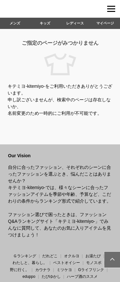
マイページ (105, 23)
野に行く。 (19, 270)
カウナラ (43, 270)
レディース (75, 23)
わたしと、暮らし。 (29, 262)
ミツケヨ (64, 270)
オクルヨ (71, 256)
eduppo (28, 276)
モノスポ (93, 262)
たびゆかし (51, 276)
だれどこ (50, 256)
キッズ (45, 23)
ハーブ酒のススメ (82, 276)
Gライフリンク (91, 270)
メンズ (15, 23)
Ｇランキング (24, 256)
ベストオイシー (66, 262)
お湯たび (93, 256)
